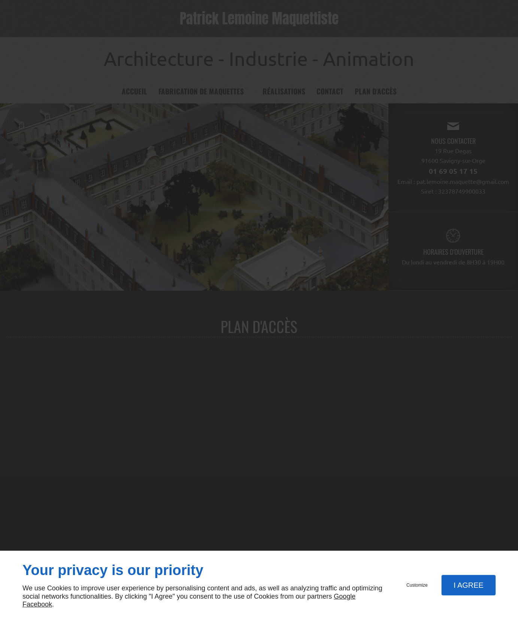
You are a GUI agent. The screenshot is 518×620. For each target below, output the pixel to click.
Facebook (37, 604)
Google (344, 596)
